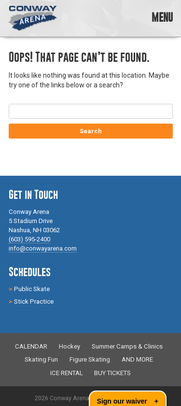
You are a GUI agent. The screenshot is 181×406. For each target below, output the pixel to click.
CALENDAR (31, 346)
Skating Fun (41, 360)
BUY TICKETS (112, 373)
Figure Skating (90, 360)
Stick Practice (34, 301)
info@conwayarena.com (43, 248)
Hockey (69, 346)
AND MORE (137, 360)
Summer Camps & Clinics (127, 346)
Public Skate (32, 289)
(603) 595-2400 (29, 239)
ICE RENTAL (66, 373)
